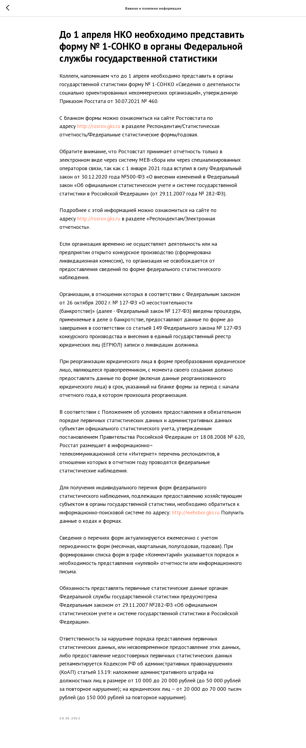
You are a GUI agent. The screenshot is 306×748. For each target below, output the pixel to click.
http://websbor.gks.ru (195, 512)
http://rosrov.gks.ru (98, 126)
